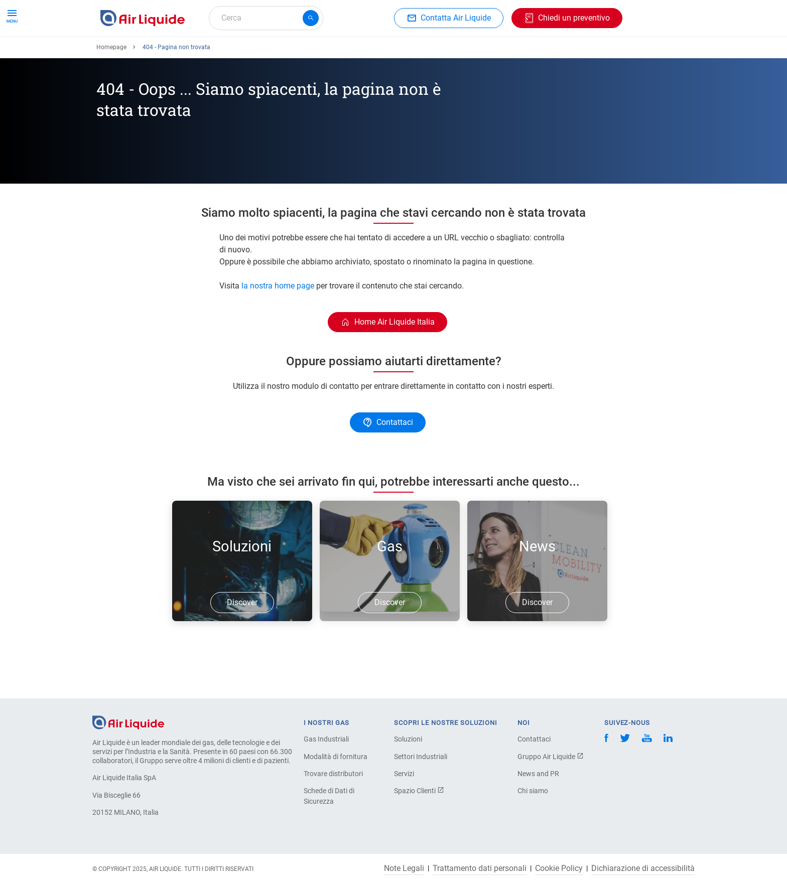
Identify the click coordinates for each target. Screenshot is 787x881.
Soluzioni (408, 739)
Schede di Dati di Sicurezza (329, 796)
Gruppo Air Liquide (550, 757)
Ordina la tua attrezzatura (224, 54)
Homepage (111, 84)
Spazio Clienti (419, 791)
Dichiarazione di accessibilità (643, 868)
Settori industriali (375, 54)
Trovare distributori (333, 774)
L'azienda (437, 54)
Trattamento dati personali (480, 868)
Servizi (404, 774)
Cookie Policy (559, 868)
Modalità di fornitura (335, 757)
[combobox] (266, 18)
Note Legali (404, 868)
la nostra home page (277, 322)
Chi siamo (532, 791)
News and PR (538, 774)
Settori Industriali (420, 757)
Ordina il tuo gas (133, 54)
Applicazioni (307, 54)
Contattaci (534, 739)
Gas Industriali (326, 739)
